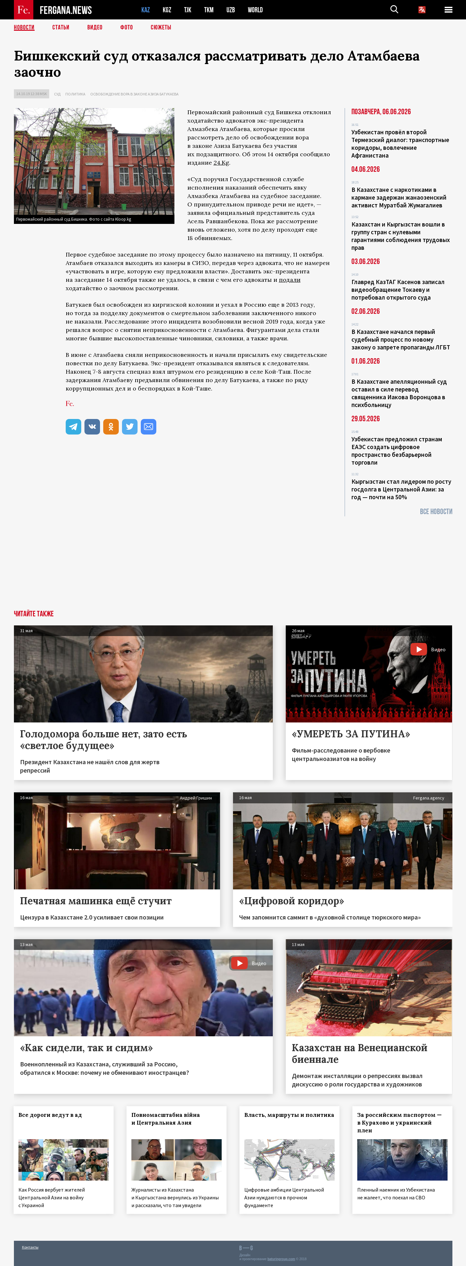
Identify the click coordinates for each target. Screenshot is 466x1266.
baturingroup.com (281, 1259)
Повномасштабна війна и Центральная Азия (165, 1118)
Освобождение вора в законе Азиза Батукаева (134, 94)
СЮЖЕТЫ (161, 27)
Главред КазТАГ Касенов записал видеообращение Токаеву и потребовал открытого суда (398, 289)
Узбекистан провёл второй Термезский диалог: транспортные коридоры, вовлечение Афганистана (400, 143)
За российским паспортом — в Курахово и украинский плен (399, 1122)
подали (290, 279)
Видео (95, 27)
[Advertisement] (233, 561)
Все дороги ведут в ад (50, 1114)
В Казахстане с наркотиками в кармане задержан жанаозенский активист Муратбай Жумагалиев (399, 197)
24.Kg (221, 162)
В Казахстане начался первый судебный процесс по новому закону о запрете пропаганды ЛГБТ (400, 339)
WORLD (255, 10)
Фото (126, 27)
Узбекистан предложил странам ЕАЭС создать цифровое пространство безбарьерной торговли (396, 450)
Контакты (30, 1247)
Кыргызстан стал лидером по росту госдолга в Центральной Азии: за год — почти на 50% (401, 489)
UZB (231, 10)
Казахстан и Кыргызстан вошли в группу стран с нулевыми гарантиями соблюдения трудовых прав (400, 235)
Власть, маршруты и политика (289, 1114)
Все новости (436, 511)
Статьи (61, 27)
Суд (57, 94)
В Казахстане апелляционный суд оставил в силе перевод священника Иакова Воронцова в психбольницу (399, 393)
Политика (75, 94)
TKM (209, 10)
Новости (24, 27)
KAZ (145, 10)
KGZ (167, 10)
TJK (187, 10)
